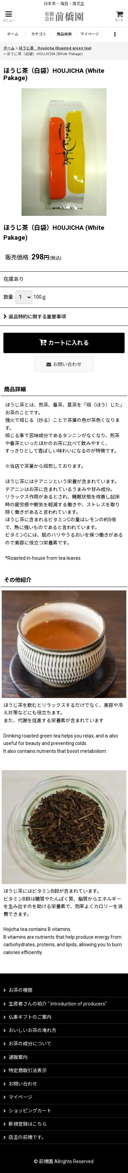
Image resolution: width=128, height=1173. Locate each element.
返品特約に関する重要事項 (34, 316)
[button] (8, 16)
